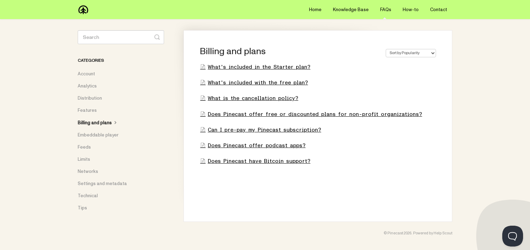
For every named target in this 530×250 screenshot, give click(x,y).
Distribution (90, 98)
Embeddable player (98, 135)
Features (87, 110)
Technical (88, 196)
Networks (88, 171)
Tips (82, 208)
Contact (438, 10)
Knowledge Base (351, 10)
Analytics (87, 86)
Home (315, 10)
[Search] (121, 37)
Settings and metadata (102, 184)
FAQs (385, 13)
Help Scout (443, 233)
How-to (411, 10)
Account (86, 74)
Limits (84, 159)
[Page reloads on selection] (411, 53)
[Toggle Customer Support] (512, 236)
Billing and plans (98, 122)
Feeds (84, 147)
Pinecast (395, 233)
